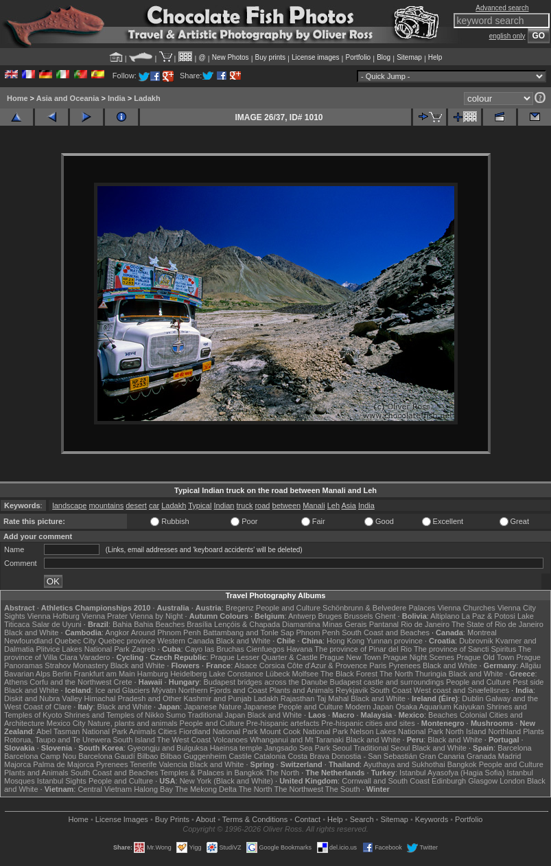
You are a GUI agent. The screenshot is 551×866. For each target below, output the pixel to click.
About (205, 819)
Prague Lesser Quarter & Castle (264, 657)
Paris (377, 665)
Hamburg (152, 674)
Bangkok (462, 764)
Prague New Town (350, 657)
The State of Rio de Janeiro (497, 624)
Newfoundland (28, 641)
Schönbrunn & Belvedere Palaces (379, 608)
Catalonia (269, 756)
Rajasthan (298, 698)
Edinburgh (449, 781)
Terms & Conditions (255, 819)
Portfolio (358, 57)
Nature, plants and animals (133, 723)
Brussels (358, 616)
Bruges (330, 616)
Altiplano (444, 616)
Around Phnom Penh (166, 632)
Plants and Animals (301, 690)
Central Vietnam (105, 789)
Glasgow (482, 781)
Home (17, 98)
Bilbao (148, 756)
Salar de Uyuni (57, 624)
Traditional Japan (216, 715)
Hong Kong (345, 641)
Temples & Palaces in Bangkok (211, 772)
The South (342, 789)
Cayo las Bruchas (214, 649)
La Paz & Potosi (488, 616)
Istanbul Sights (61, 781)
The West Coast (184, 740)
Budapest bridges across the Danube (265, 682)
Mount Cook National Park (304, 731)
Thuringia (431, 674)
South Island (134, 740)
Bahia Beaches (159, 624)
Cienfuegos (265, 649)
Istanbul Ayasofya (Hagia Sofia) (451, 772)
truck (245, 505)
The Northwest (298, 789)
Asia (348, 505)
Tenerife (143, 764)
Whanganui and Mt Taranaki (297, 740)
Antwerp (302, 616)
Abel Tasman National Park (81, 731)
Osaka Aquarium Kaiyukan (439, 707)
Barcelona (514, 748)
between (286, 505)
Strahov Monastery (76, 665)
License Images (121, 819)
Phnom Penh (318, 632)
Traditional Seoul (381, 748)
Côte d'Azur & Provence (327, 665)
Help (435, 57)
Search (362, 819)
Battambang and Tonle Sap (248, 632)
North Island (465, 731)
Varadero (95, 657)
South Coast (391, 690)
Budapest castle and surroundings (387, 682)
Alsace (246, 665)
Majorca (17, 764)
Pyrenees (404, 665)
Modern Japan (369, 707)
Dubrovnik (476, 641)
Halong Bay (153, 789)
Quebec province (126, 641)
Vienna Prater (105, 616)
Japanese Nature (213, 707)
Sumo (176, 715)
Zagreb (144, 649)
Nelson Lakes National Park (396, 731)
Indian (224, 505)
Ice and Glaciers (122, 690)
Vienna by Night (156, 616)
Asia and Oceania (67, 98)
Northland (504, 731)
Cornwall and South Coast (386, 781)
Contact (307, 819)
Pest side (528, 682)
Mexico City (66, 723)
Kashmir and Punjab (218, 698)
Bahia (122, 624)
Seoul (341, 748)
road (262, 505)
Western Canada (185, 641)
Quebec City (75, 641)
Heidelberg (188, 674)
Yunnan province (394, 641)
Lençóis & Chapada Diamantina (267, 624)
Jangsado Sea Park (297, 748)
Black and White (31, 632)
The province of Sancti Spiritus (465, 649)
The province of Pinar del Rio (363, 649)
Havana (300, 649)
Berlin (61, 674)
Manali (314, 505)
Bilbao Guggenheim (194, 756)
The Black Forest (348, 674)
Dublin (472, 698)
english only (507, 36)
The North (396, 674)
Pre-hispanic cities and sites (367, 723)
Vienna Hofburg (53, 616)
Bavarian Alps (27, 674)
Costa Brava (308, 756)
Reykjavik (352, 690)
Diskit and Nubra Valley (43, 698)
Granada (481, 756)
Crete (123, 682)
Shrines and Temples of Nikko (113, 715)
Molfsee (305, 674)
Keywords (431, 819)
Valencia (173, 764)
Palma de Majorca (63, 764)
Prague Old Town (485, 657)
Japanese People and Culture (293, 707)
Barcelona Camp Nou (40, 756)
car (154, 505)
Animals (142, 731)
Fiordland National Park (218, 731)
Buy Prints (172, 819)
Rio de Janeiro (425, 624)
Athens (15, 682)
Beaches (443, 715)
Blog (383, 57)
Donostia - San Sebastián (374, 756)
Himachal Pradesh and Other (133, 698)
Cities (167, 731)
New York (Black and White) (226, 781)
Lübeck (278, 674)
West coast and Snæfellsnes (461, 690)
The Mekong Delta (206, 789)
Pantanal (384, 624)
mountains (106, 505)
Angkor (117, 632)
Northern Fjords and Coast (223, 690)
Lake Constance (236, 674)
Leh (333, 505)
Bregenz (240, 608)
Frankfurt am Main (104, 674)
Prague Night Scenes (418, 657)
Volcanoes (230, 740)
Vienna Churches (466, 608)
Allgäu (530, 665)
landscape (69, 505)
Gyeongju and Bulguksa (168, 748)
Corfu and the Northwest (70, 682)
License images (315, 57)
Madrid (509, 756)
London (512, 781)
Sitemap (409, 57)
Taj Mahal (332, 698)
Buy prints (270, 57)
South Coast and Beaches (386, 632)
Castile (240, 756)
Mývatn (164, 690)
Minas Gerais (345, 624)
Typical (199, 505)
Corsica (272, 665)
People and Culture (288, 608)
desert (136, 505)
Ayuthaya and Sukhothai (404, 764)
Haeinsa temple (236, 748)
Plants (533, 731)
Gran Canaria (442, 756)
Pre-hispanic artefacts (282, 723)
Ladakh (147, 98)
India (117, 98)
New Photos (230, 57)
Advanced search (502, 8)
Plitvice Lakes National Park (82, 649)
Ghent (385, 616)
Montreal (482, 632)
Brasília (199, 624)
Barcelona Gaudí (106, 756)
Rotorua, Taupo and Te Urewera (57, 740)
